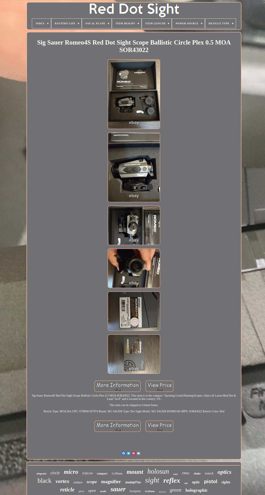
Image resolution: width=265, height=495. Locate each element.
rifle (186, 483)
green (175, 490)
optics (224, 472)
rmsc (186, 473)
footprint (135, 491)
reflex (171, 480)
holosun (158, 471)
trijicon (87, 473)
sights (226, 482)
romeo (77, 482)
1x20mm (150, 491)
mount (135, 471)
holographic (197, 490)
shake (197, 473)
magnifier (111, 481)
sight (152, 480)
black (44, 480)
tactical (162, 491)
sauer (118, 489)
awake (103, 491)
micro (71, 471)
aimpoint (41, 473)
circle (55, 473)
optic (196, 482)
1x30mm (116, 473)
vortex (62, 481)
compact (102, 473)
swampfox (133, 482)
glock (81, 491)
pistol (210, 481)
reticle (67, 490)
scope (92, 481)
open (92, 490)
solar (175, 474)
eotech (209, 473)
